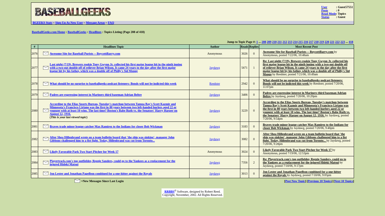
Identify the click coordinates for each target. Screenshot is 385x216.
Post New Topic (295, 181)
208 (264, 42)
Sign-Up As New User (69, 22)
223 (342, 42)
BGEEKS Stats (42, 22)
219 (321, 42)
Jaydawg (214, 67)
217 (311, 42)
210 (274, 42)
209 (269, 42)
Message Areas (95, 22)
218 (316, 42)
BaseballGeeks (77, 32)
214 (295, 42)
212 (284, 42)
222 (337, 42)
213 (290, 42)
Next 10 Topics (343, 181)
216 (305, 42)
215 (300, 42)
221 (332, 42)
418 (351, 42)
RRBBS (169, 191)
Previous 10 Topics (319, 181)
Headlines (95, 32)
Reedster (214, 83)
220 (327, 42)
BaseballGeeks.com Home (48, 32)
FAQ (111, 22)
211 (279, 42)
